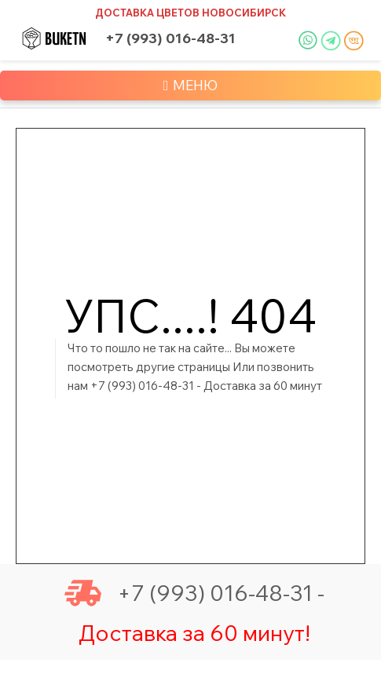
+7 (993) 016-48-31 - (194, 593)
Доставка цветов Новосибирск (190, 12)
